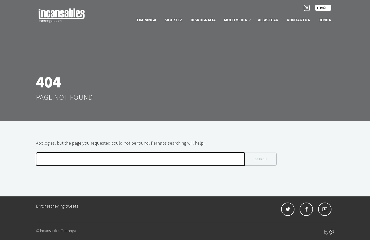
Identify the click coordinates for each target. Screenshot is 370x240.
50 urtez (173, 19)
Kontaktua (298, 19)
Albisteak (268, 19)
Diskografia (203, 19)
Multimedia (235, 19)
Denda (324, 19)
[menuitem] (323, 8)
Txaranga (146, 19)
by (329, 232)
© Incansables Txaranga (56, 230)
